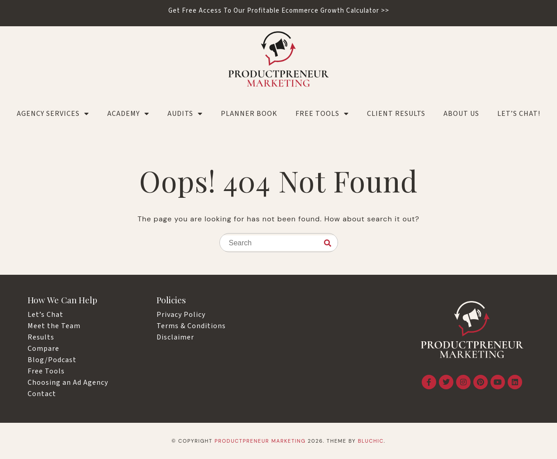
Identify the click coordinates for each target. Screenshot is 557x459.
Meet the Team (54, 326)
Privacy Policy (181, 315)
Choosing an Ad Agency (68, 382)
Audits (185, 113)
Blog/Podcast (52, 360)
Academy (128, 113)
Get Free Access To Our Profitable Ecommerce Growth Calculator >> (278, 10)
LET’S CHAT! (518, 114)
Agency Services (53, 113)
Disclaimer (175, 337)
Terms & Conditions (191, 326)
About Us (461, 114)
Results (41, 337)
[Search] (327, 243)
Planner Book (249, 114)
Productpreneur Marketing (259, 441)
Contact (42, 394)
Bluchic (371, 441)
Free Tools (322, 113)
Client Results (396, 114)
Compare (43, 349)
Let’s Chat (45, 315)
